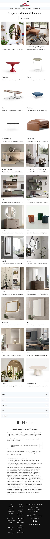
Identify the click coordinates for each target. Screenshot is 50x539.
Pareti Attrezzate (20, 522)
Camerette (20, 506)
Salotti (20, 525)
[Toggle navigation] (48, 4)
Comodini (11, 531)
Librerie (20, 520)
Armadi (20, 504)
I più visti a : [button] (5, 416)
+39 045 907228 (35, 512)
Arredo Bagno (20, 532)
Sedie (20, 531)
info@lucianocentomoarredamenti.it (34, 516)
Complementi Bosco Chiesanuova (33, 8)
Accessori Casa (17, 8)
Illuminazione (20, 513)
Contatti (11, 513)
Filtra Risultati (25, 18)
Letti (11, 529)
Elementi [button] (4, 400)
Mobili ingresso (20, 527)
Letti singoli (11, 533)
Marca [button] (3, 394)
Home (11, 8)
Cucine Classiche (11, 520)
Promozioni (11, 509)
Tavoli (20, 529)
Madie (20, 524)
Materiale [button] (4, 405)
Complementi (23, 8)
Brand (11, 508)
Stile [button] (3, 410)
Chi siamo (11, 506)
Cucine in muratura (11, 523)
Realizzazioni (11, 511)
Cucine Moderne (11, 519)
